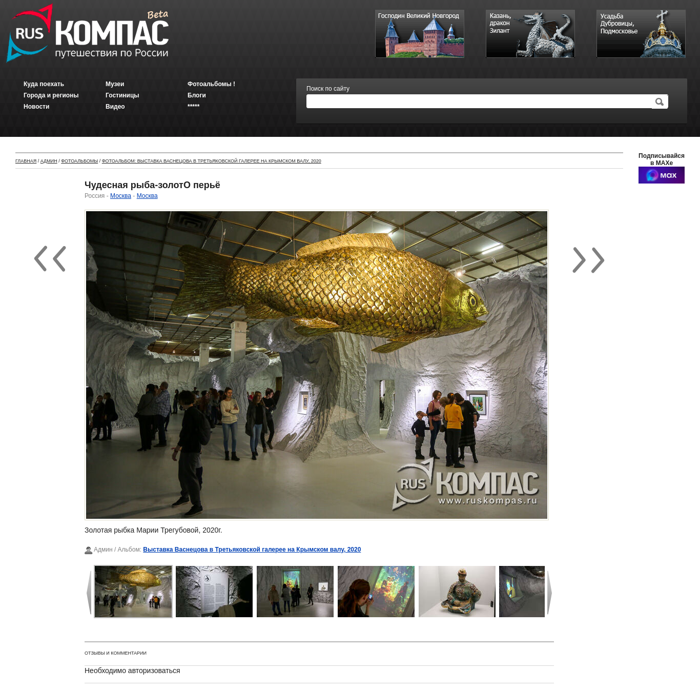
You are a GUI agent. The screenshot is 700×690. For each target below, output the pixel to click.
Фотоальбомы (79, 161)
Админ (48, 161)
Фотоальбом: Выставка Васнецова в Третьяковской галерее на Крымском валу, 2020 (211, 161)
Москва (120, 195)
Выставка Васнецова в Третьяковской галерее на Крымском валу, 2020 (252, 549)
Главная (25, 161)
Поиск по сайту (327, 88)
